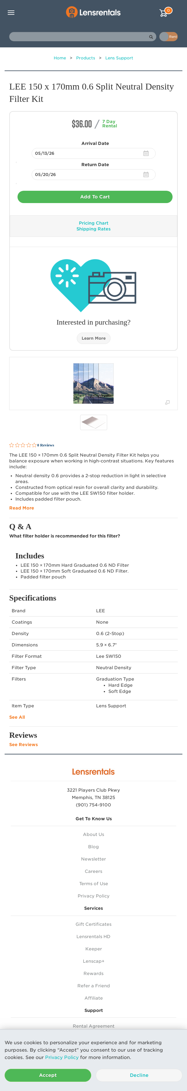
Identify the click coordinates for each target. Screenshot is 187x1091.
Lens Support (119, 58)
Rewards (93, 973)
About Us (93, 834)
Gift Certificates (93, 924)
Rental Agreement (94, 1026)
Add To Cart (95, 197)
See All (17, 717)
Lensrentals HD (93, 936)
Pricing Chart (93, 223)
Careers (93, 871)
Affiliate (93, 998)
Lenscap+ (93, 961)
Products (85, 58)
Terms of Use (93, 883)
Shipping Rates (93, 228)
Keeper (93, 948)
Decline (139, 1075)
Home (60, 58)
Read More (21, 508)
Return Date (95, 164)
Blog (93, 846)
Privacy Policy (62, 1057)
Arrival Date (95, 143)
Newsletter (93, 859)
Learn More (94, 338)
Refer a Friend (93, 985)
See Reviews (23, 744)
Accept (48, 1075)
